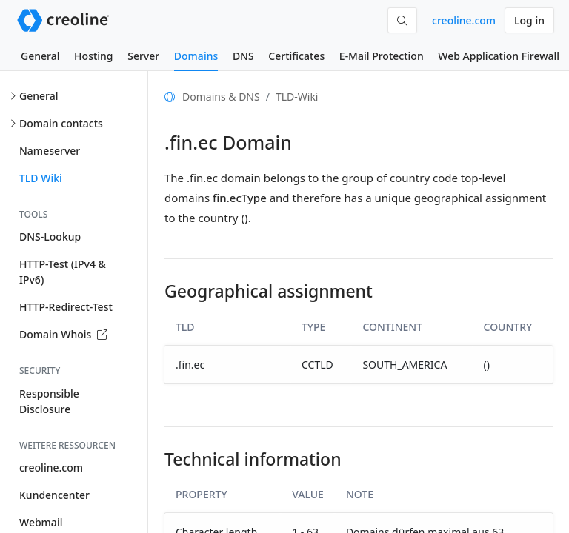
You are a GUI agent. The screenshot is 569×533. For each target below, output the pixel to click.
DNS (243, 56)
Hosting (93, 56)
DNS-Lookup (50, 236)
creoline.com (464, 20)
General (40, 56)
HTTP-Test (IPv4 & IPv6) (62, 271)
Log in (529, 20)
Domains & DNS (221, 97)
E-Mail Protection (381, 56)
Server (143, 56)
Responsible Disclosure (49, 401)
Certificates (296, 56)
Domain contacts (61, 123)
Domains (196, 56)
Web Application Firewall (498, 56)
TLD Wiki (40, 178)
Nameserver (49, 151)
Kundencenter (54, 495)
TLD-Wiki (297, 97)
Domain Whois (63, 334)
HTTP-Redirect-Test (66, 307)
